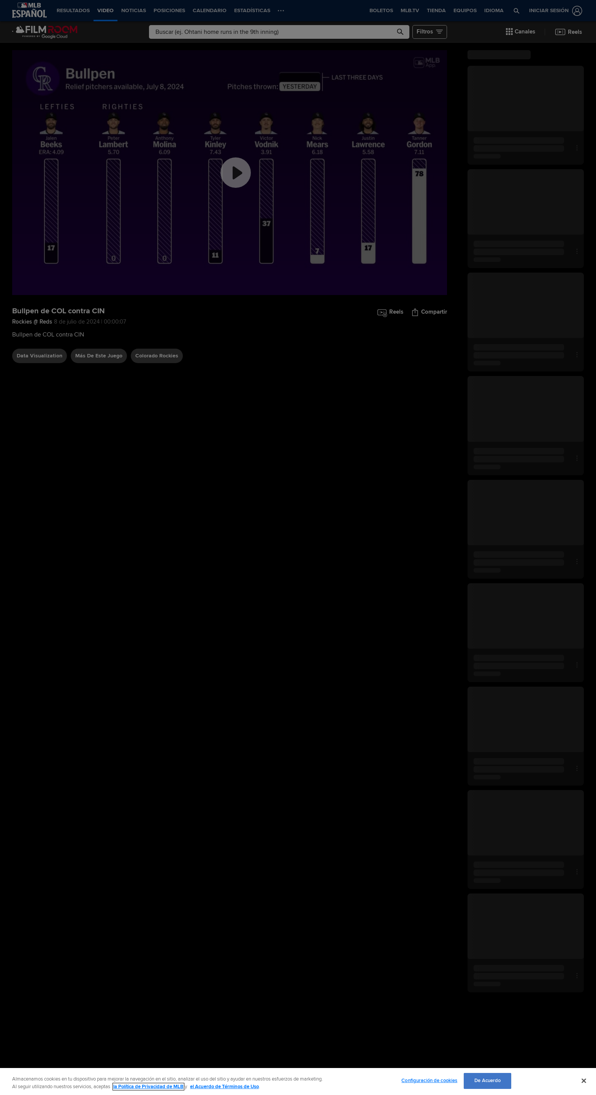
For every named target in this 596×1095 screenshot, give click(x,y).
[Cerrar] (583, 1080)
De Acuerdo (487, 1081)
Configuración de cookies (429, 1081)
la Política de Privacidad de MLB (148, 1087)
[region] (298, 1081)
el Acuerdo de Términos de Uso (224, 1087)
